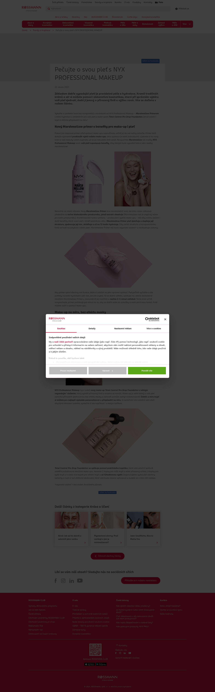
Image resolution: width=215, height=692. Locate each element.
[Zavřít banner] (165, 319)
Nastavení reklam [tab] (122, 328)
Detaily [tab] (92, 328)
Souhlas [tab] (61, 328)
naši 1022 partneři (63, 342)
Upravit (107, 370)
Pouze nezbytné (68, 370)
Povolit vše (147, 370)
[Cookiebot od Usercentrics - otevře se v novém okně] (147, 319)
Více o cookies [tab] (154, 328)
